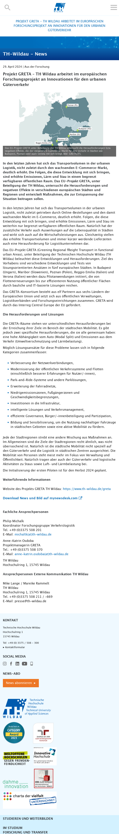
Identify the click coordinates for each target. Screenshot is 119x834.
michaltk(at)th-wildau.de (33, 534)
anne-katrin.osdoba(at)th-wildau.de (41, 554)
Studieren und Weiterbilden (28, 818)
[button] (7, 7)
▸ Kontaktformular (14, 647)
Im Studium (12, 828)
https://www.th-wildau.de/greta (87, 489)
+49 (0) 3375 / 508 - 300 (23, 643)
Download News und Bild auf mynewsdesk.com (40, 498)
